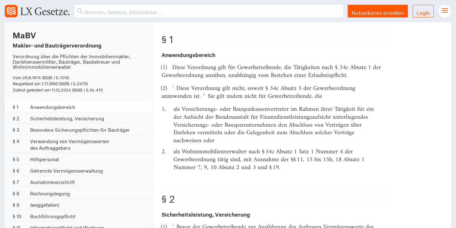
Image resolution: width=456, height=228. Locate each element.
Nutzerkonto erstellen (378, 12)
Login (423, 12)
